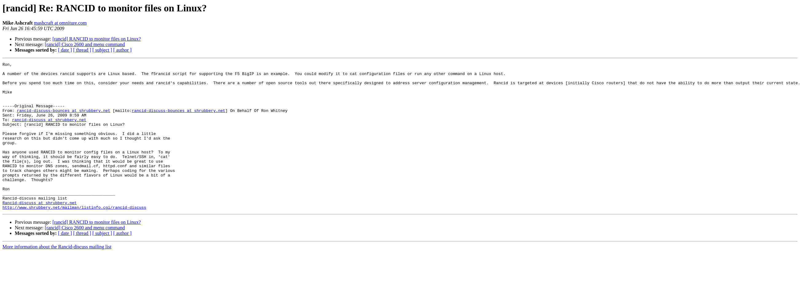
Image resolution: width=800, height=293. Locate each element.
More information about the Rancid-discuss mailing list (56, 276)
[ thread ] (82, 50)
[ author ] (122, 50)
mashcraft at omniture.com (60, 23)
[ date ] (65, 50)
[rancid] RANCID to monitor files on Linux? (97, 39)
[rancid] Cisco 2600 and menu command (85, 44)
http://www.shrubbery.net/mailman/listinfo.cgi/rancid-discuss (74, 237)
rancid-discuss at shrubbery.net (49, 131)
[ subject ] (102, 50)
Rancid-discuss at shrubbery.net (39, 231)
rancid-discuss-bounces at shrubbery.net (63, 120)
